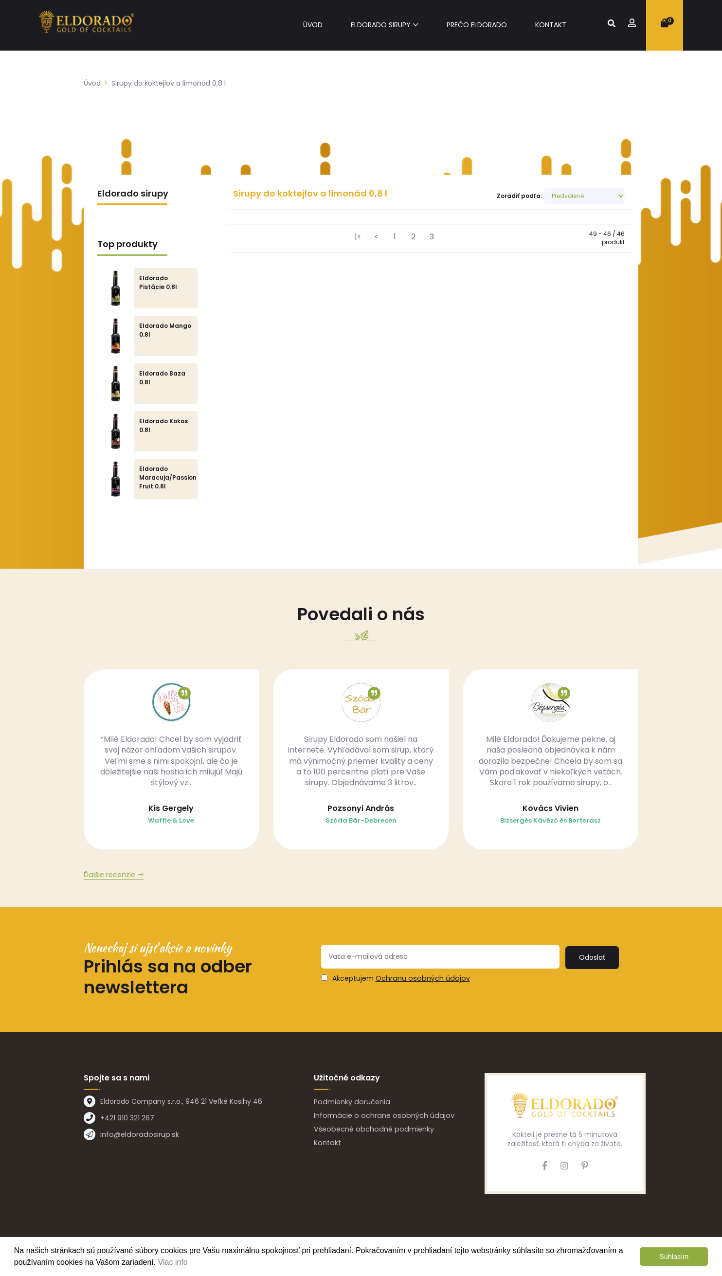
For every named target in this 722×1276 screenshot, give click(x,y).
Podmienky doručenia (351, 1104)
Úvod (313, 25)
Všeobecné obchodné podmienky (371, 1131)
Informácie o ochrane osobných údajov (381, 1117)
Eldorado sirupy (381, 25)
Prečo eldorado (477, 25)
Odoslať (593, 959)
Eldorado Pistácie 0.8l (158, 282)
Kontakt (550, 25)
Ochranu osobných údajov (421, 980)
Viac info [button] (173, 1262)
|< (358, 236)
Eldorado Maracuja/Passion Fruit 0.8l (168, 477)
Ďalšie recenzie (109, 877)
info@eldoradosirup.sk (137, 1136)
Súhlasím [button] (673, 1256)
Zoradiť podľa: (519, 196)
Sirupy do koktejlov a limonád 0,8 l (168, 83)
